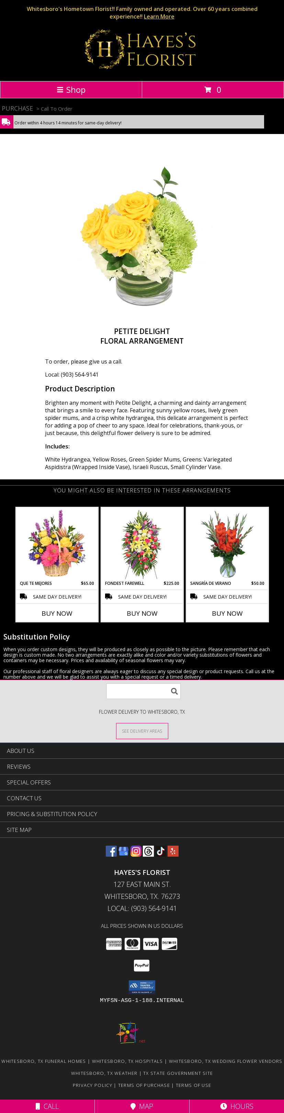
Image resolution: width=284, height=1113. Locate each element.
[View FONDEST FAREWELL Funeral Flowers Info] (142, 544)
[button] (142, 987)
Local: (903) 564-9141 (72, 374)
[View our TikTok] (160, 854)
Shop (71, 89)
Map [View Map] (141, 1106)
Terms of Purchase (144, 1085)
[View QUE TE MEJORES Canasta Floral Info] (57, 544)
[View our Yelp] (173, 854)
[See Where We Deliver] (142, 730)
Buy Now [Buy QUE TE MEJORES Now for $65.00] (57, 613)
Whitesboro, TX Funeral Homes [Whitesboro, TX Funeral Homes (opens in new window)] (43, 1061)
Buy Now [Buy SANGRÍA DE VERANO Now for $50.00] (227, 613)
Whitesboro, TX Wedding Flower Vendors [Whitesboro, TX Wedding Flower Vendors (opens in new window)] (226, 1061)
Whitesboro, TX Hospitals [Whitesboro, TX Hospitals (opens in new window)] (127, 1061)
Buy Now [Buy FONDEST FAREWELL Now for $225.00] (142, 613)
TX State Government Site (178, 1073)
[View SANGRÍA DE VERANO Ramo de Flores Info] (227, 544)
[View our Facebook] (111, 854)
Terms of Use (194, 1085)
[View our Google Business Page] (123, 854)
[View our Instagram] (135, 854)
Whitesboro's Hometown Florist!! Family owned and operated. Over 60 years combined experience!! (142, 12)
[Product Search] (143, 691)
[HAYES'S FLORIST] (142, 71)
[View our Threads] (148, 854)
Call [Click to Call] (47, 1106)
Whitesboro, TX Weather (104, 1073)
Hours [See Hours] (236, 1106)
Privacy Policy (92, 1085)
